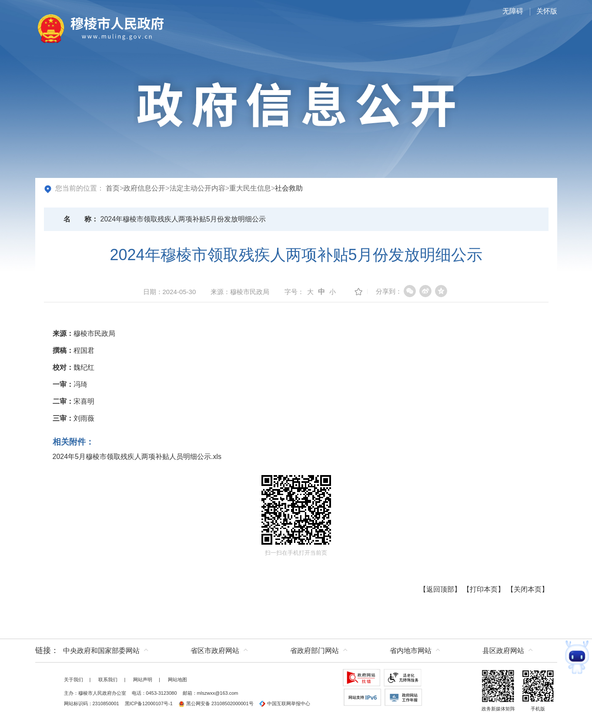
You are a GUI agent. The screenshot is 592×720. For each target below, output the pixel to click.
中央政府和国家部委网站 (101, 650)
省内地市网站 (410, 650)
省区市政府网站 (215, 650)
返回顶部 (440, 589)
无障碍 (512, 11)
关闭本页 (528, 589)
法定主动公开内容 (197, 188)
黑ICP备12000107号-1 (149, 703)
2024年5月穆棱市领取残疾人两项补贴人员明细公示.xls (137, 456)
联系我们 (107, 679)
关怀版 (546, 11)
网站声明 (142, 679)
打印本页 (484, 589)
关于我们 (73, 679)
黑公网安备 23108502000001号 (216, 703)
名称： (81, 219)
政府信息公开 (144, 188)
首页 (113, 188)
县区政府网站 (503, 650)
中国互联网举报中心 (284, 703)
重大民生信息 (250, 188)
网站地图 (177, 679)
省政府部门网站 (314, 650)
